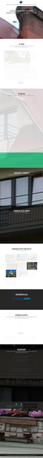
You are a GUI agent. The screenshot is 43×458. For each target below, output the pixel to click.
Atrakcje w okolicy (25, 4)
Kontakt (36, 4)
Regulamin (21, 4)
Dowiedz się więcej (33, 455)
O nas (11, 4)
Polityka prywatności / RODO (30, 405)
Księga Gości (29, 4)
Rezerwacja (33, 4)
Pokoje (7, 4)
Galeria (9, 4)
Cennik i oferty (14, 4)
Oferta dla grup (18, 4)
